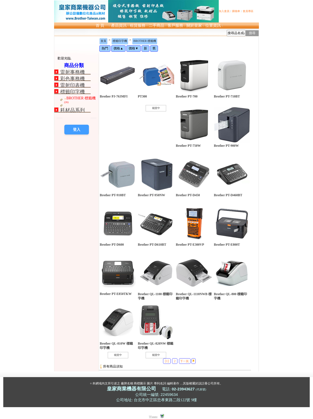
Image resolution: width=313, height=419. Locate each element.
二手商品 (156, 25)
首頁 (103, 41)
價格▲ (118, 48)
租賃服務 (137, 25)
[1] (167, 361)
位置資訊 (213, 25)
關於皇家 (194, 25)
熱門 (105, 48)
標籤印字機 (120, 41)
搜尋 (252, 33)
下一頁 (184, 361)
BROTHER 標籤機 (144, 41)
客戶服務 (175, 25)
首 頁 (100, 25)
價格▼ (133, 48)
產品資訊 (119, 25)
